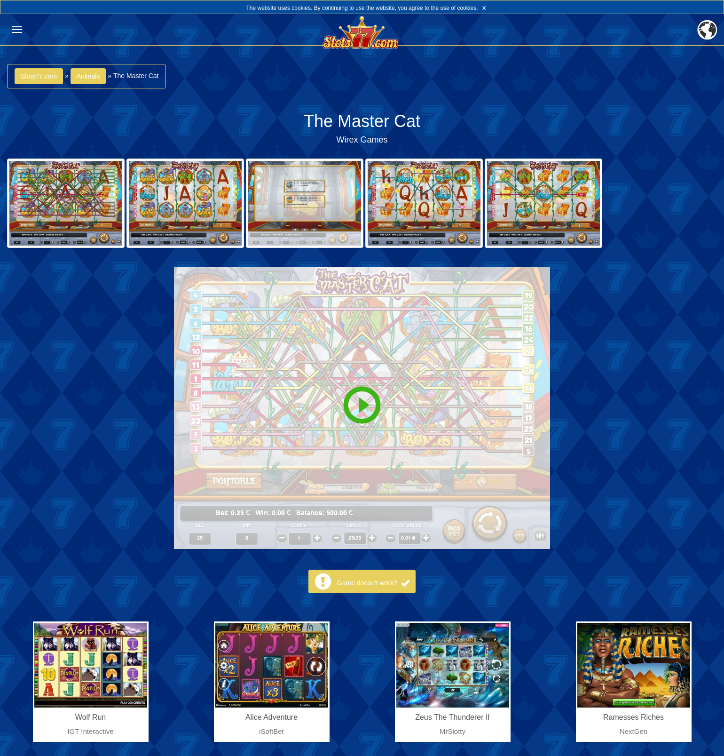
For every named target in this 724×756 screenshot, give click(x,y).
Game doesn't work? (373, 583)
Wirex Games (361, 139)
